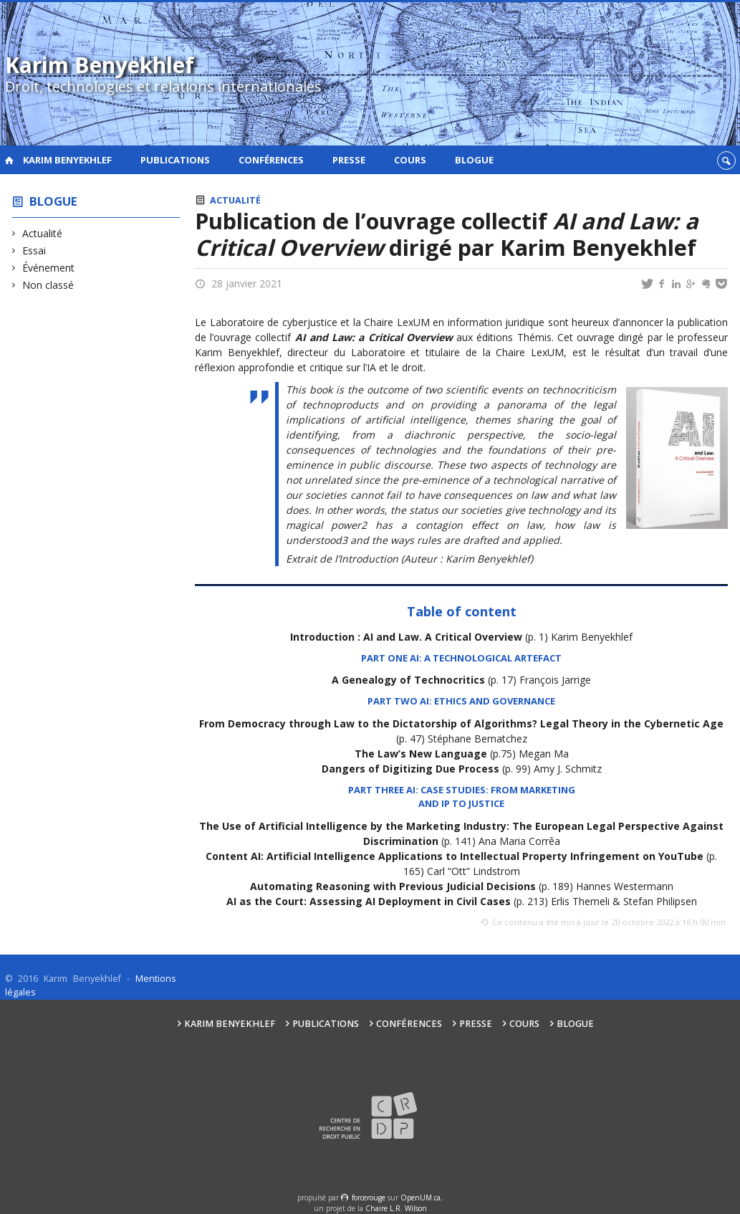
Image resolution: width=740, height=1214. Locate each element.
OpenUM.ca (420, 1198)
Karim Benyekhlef (67, 159)
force (368, 1198)
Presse (348, 159)
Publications (175, 159)
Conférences (271, 159)
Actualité (42, 233)
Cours (410, 159)
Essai (34, 250)
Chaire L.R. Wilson (396, 1208)
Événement (49, 267)
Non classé (48, 285)
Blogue (474, 159)
